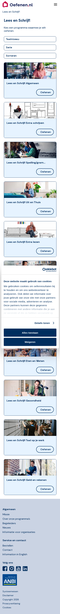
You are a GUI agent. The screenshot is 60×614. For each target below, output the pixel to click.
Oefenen (45, 92)
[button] (27, 4)
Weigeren (30, 342)
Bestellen (8, 545)
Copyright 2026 (11, 599)
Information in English (15, 554)
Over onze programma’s (16, 518)
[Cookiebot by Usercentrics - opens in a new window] (42, 270)
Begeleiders (9, 523)
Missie (6, 514)
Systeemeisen (10, 591)
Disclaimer (8, 595)
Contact (7, 550)
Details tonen (42, 323)
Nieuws (7, 527)
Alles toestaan (30, 332)
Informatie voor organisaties (19, 532)
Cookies (7, 607)
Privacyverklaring (11, 603)
